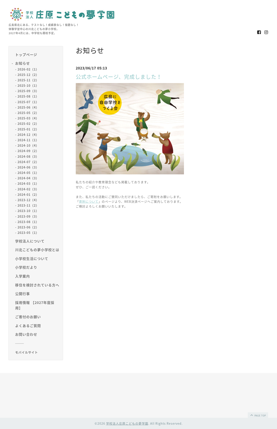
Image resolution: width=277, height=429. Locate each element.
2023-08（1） (28, 222)
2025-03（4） (28, 118)
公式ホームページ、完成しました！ (119, 76)
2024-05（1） (28, 172)
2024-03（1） (28, 183)
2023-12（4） (28, 200)
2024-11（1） (28, 140)
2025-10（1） (28, 85)
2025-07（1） (28, 102)
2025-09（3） (28, 91)
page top (258, 415)
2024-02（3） (28, 189)
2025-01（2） (28, 129)
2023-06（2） (28, 227)
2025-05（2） (28, 113)
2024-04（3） (28, 178)
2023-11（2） (28, 205)
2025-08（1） (28, 96)
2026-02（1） (28, 69)
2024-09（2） (28, 151)
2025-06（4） (28, 107)
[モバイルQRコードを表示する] (37, 352)
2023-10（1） (28, 211)
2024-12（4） (28, 134)
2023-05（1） (28, 232)
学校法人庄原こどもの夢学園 (127, 423)
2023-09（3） (28, 216)
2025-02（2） (28, 123)
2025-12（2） (28, 74)
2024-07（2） (28, 162)
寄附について (88, 201)
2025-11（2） (28, 80)
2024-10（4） (28, 145)
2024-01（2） (28, 194)
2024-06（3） (28, 167)
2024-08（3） (28, 156)
